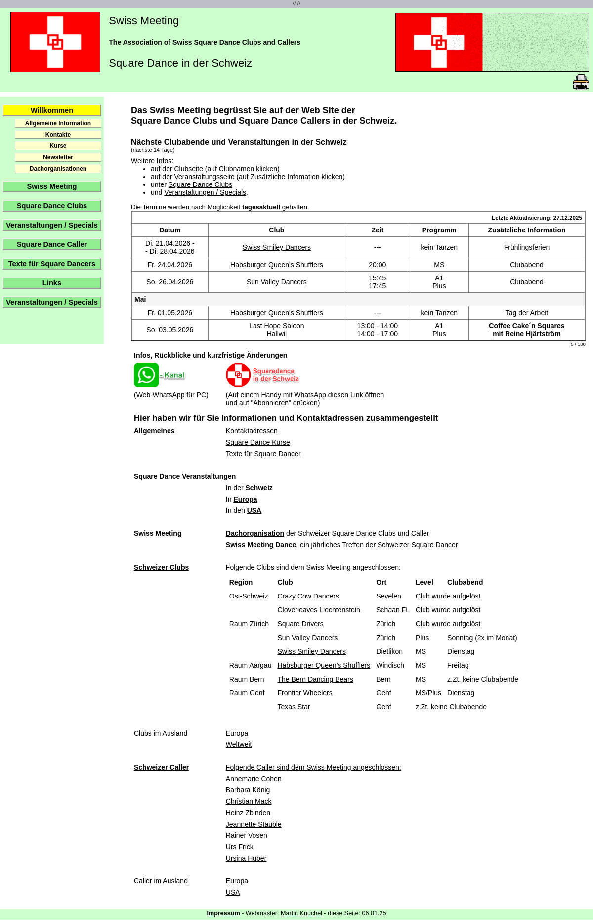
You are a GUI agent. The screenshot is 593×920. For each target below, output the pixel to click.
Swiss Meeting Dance (261, 545)
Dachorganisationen (58, 168)
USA (254, 510)
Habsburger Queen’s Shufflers (323, 665)
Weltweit (239, 744)
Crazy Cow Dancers (308, 596)
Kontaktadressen (252, 431)
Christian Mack (249, 801)
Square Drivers (300, 624)
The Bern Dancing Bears (315, 679)
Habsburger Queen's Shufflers (276, 265)
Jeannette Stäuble (254, 824)
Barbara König (248, 790)
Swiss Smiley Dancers (277, 247)
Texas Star (293, 707)
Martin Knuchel (301, 913)
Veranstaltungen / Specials (52, 225)
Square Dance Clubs (52, 206)
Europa (245, 499)
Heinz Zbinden (248, 813)
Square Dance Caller (52, 244)
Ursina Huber (246, 858)
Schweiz (259, 488)
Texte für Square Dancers (51, 264)
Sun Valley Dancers (277, 282)
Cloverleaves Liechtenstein (318, 610)
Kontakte (58, 134)
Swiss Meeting (52, 186)
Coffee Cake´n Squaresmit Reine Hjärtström (526, 330)
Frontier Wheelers (304, 693)
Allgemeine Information (58, 123)
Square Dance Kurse (258, 442)
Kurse (57, 145)
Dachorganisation (255, 533)
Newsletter (58, 157)
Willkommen (52, 110)
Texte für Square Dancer (263, 454)
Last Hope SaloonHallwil (276, 330)
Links (51, 283)
